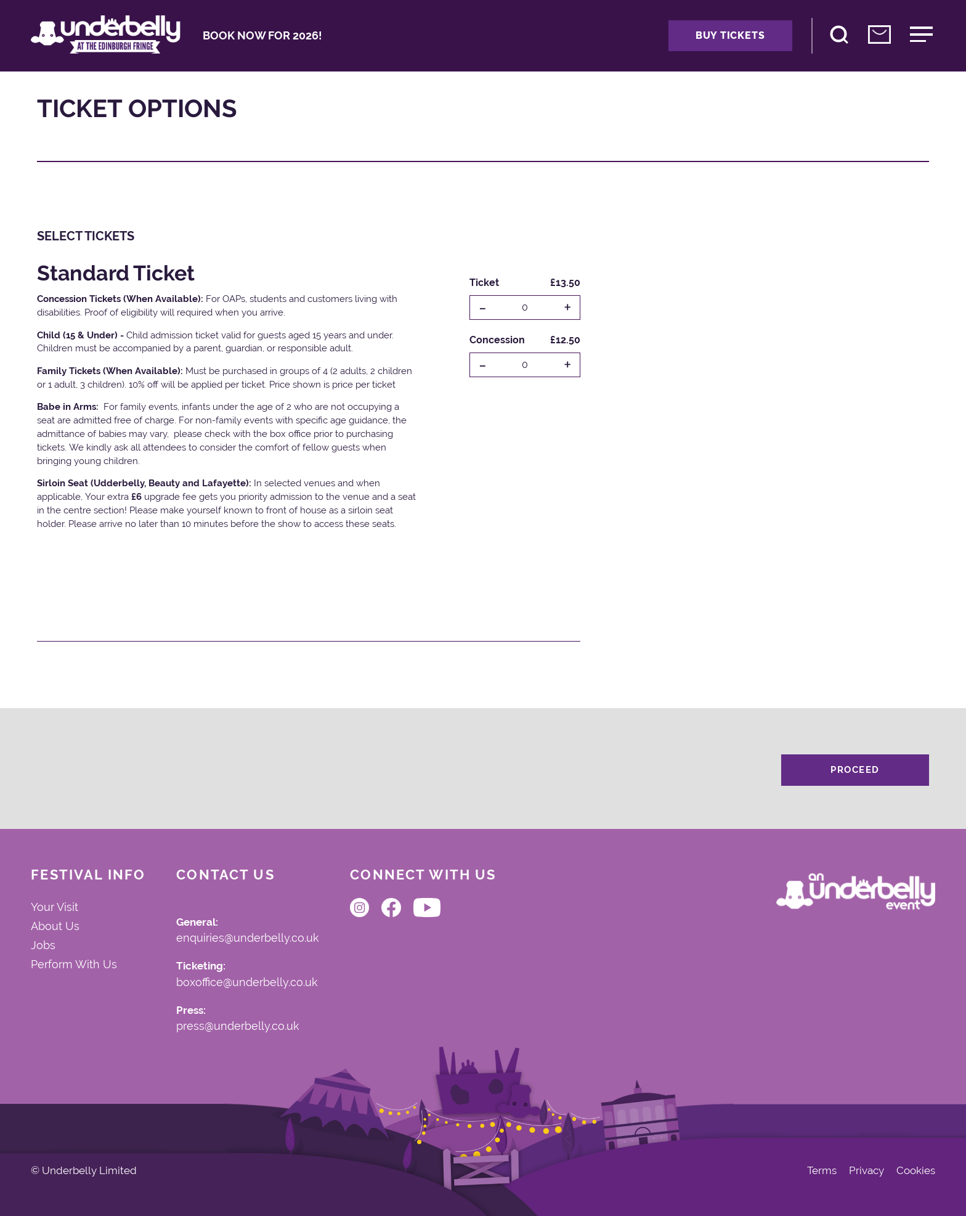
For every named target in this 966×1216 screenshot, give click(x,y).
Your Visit (54, 907)
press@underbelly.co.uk (237, 1026)
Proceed (855, 769)
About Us (55, 926)
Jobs (43, 945)
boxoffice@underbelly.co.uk (247, 983)
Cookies (915, 1170)
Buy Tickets (730, 35)
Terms (822, 1170)
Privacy (866, 1170)
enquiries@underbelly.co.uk (247, 938)
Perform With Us (74, 964)
